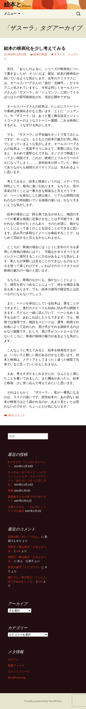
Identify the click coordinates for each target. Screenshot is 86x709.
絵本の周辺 (40, 54)
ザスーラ (59, 54)
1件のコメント (16, 415)
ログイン (13, 659)
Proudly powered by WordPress (43, 701)
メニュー (10, 13)
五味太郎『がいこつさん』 (24, 536)
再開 (10, 490)
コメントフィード (19, 671)
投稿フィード (16, 665)
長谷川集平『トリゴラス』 (24, 567)
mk (19, 551)
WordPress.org (17, 677)
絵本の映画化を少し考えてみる (35, 48)
